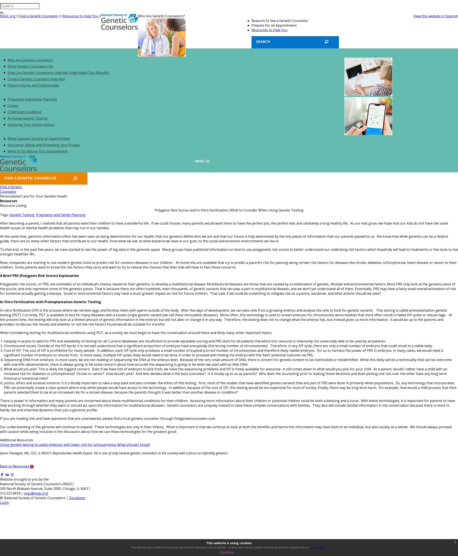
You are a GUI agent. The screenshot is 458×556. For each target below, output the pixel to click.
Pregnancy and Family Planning (61, 215)
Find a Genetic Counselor (40, 16)
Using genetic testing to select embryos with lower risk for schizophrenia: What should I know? (75, 444)
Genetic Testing (22, 215)
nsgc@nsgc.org (36, 493)
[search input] (19, 6)
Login (4, 502)
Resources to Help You (81, 16)
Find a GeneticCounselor (13, 189)
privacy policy (318, 547)
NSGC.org (9, 16)
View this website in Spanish (435, 16)
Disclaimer (77, 498)
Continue (227, 552)
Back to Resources (17, 466)
